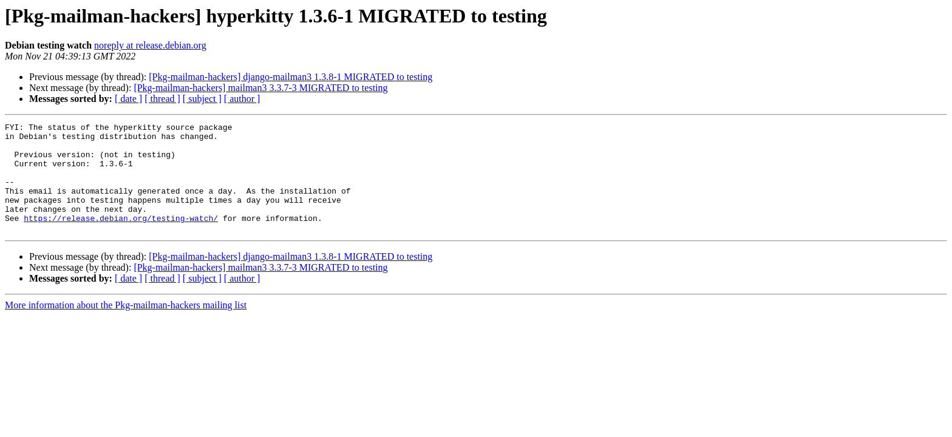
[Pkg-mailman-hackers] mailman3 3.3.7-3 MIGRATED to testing (260, 88)
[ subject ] (202, 98)
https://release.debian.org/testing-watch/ (121, 237)
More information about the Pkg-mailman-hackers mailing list (125, 327)
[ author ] (242, 98)
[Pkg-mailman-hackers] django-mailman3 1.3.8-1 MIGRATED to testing (290, 77)
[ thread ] (162, 98)
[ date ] (128, 98)
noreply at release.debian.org (150, 45)
